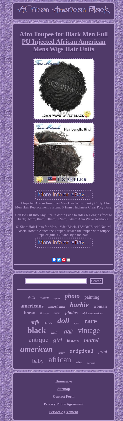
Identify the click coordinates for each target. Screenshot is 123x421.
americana (56, 307)
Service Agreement (63, 412)
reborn (44, 298)
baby (38, 361)
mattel (91, 340)
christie (48, 323)
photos (71, 312)
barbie (79, 305)
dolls (31, 298)
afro (79, 362)
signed (56, 298)
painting (91, 297)
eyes (76, 323)
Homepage (64, 381)
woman (100, 306)
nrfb (35, 322)
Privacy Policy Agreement (64, 404)
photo (72, 296)
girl (57, 339)
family (61, 352)
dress (57, 313)
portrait (91, 362)
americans (32, 306)
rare (90, 321)
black (37, 330)
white (55, 333)
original (82, 351)
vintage (89, 330)
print (102, 351)
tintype (44, 313)
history (73, 341)
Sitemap (63, 389)
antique (38, 339)
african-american (93, 313)
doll (63, 320)
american (36, 349)
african (60, 359)
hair (68, 331)
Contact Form (63, 396)
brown (29, 312)
